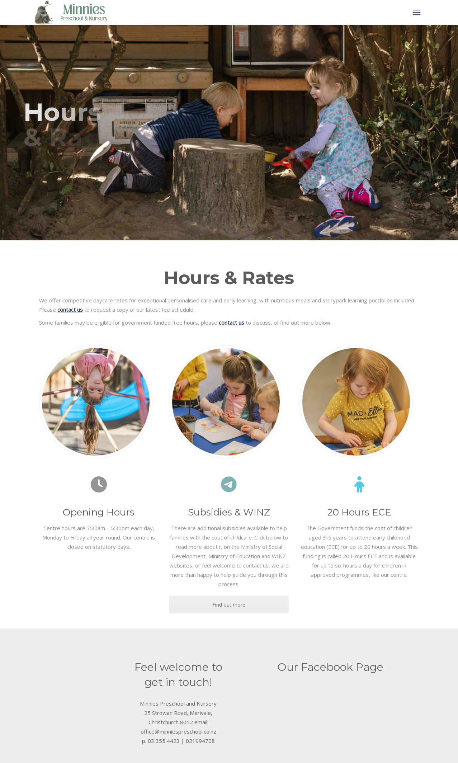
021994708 (200, 740)
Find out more (228, 604)
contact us (70, 309)
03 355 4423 (164, 740)
